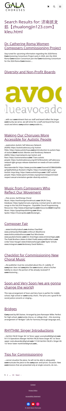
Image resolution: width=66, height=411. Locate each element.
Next (19, 375)
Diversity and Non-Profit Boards (29, 72)
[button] (54, 7)
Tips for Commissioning (23, 354)
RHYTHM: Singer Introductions (29, 330)
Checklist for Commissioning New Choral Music (31, 257)
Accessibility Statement (33, 396)
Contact (33, 385)
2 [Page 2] (7, 375)
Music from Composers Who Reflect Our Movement (27, 190)
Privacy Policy (33, 390)
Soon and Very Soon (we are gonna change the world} (32, 285)
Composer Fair (16, 223)
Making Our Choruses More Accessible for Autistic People (27, 137)
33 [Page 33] (13, 375)
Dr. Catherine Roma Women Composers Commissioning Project (32, 45)
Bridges (10, 308)
